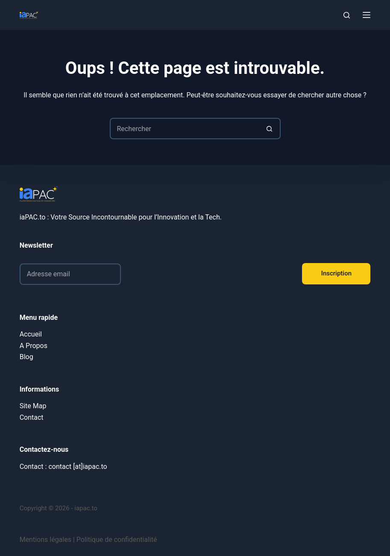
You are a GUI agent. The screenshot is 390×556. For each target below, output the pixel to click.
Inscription (336, 273)
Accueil (31, 334)
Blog (26, 357)
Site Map (33, 406)
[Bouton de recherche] (270, 128)
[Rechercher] (346, 15)
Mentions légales (45, 540)
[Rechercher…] (184, 128)
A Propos (33, 346)
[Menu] (366, 15)
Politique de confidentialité (116, 540)
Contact (32, 417)
